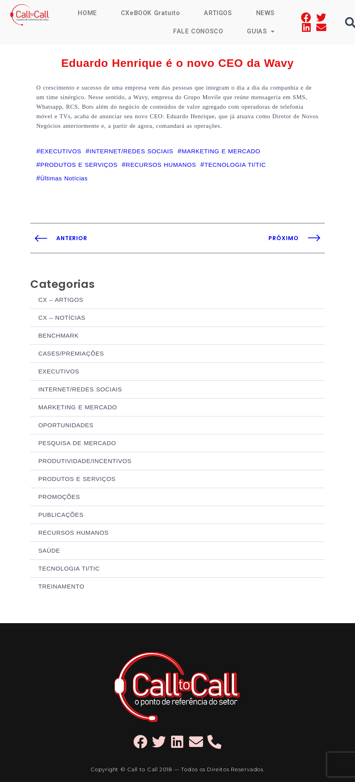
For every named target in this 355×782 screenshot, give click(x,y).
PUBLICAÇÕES (60, 514)
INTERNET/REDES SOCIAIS (80, 389)
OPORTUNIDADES (65, 425)
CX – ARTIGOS (60, 299)
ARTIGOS (218, 13)
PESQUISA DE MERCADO (77, 443)
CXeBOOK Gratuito (150, 13)
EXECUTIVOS (58, 371)
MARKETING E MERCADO (77, 407)
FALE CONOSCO (198, 31)
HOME (87, 13)
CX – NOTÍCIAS (61, 317)
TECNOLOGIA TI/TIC (69, 568)
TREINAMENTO (61, 586)
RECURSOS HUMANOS (73, 532)
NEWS (265, 13)
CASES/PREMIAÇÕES (71, 353)
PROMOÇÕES (59, 496)
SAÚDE (49, 550)
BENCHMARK (58, 335)
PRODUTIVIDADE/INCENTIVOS (85, 460)
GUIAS (261, 31)
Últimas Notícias (64, 178)
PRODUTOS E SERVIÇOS (77, 478)
